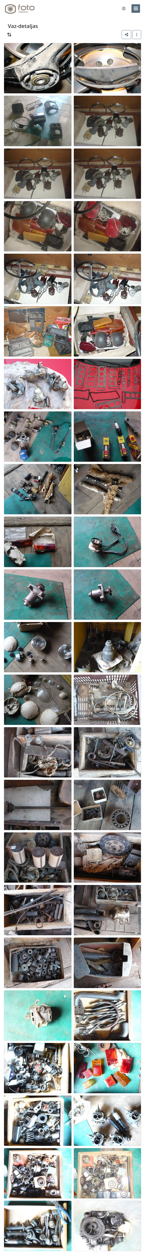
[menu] (135, 8)
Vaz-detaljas (23, 26)
